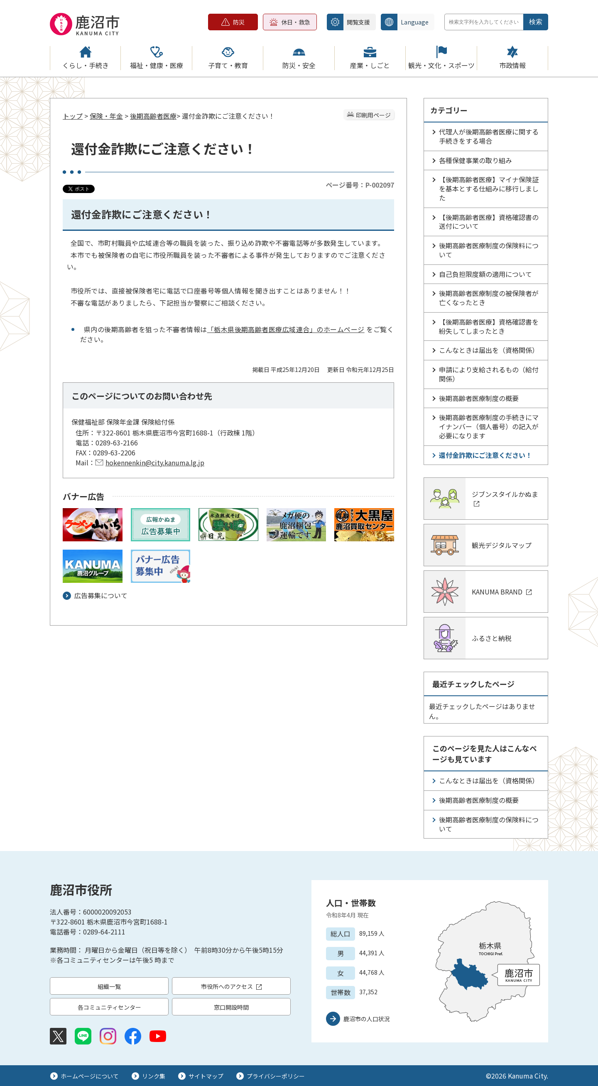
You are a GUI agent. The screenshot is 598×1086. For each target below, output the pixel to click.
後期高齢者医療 (153, 116)
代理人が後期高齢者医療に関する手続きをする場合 (489, 136)
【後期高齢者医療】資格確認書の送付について (489, 221)
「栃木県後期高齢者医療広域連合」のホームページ (286, 329)
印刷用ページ (373, 115)
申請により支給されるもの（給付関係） (489, 374)
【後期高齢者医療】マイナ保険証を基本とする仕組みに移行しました (489, 188)
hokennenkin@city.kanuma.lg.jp (154, 462)
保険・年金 (106, 116)
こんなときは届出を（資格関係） (489, 350)
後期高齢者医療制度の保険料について (489, 249)
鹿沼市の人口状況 (366, 1019)
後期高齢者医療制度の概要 (479, 398)
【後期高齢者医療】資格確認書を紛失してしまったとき (489, 326)
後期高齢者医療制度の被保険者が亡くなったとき (489, 297)
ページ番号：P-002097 (360, 185)
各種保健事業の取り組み (475, 160)
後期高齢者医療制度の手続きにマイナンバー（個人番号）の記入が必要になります (489, 426)
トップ (73, 116)
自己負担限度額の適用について (485, 274)
